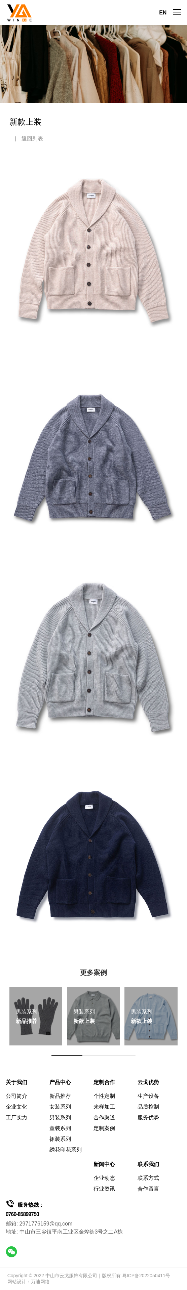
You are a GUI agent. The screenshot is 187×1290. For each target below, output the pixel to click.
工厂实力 (16, 1117)
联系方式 (148, 1178)
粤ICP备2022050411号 (146, 1275)
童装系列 (60, 1128)
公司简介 (16, 1096)
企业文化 (16, 1107)
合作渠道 (104, 1117)
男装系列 (60, 1117)
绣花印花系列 (65, 1150)
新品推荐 (60, 1096)
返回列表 (32, 138)
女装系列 (60, 1107)
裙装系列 (60, 1139)
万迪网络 (40, 1281)
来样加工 (104, 1107)
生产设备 (148, 1096)
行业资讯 (104, 1189)
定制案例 (104, 1128)
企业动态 (104, 1178)
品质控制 (148, 1107)
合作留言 (148, 1189)
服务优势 (148, 1117)
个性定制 (104, 1096)
